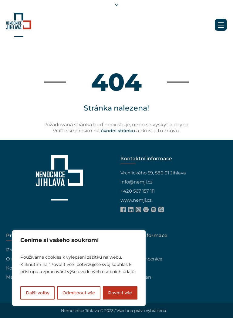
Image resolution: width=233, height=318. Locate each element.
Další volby (37, 293)
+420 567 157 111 (137, 191)
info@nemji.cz (136, 182)
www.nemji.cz (136, 200)
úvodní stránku (118, 131)
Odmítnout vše (78, 293)
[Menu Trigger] (221, 25)
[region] (79, 268)
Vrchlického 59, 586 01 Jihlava (153, 173)
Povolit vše (120, 293)
